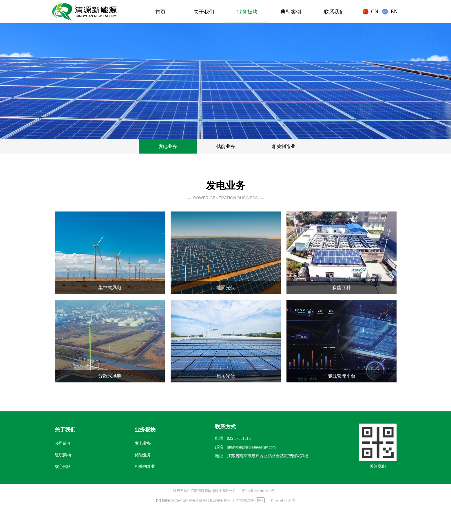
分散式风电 (109, 375)
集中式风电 (109, 287)
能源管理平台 (341, 375)
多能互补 (341, 287)
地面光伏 (225, 287)
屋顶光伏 (225, 375)
